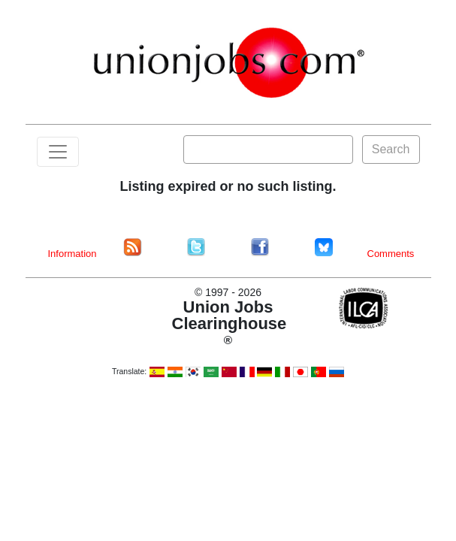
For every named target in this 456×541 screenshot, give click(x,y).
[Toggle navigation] (58, 152)
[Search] (268, 149)
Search (391, 149)
